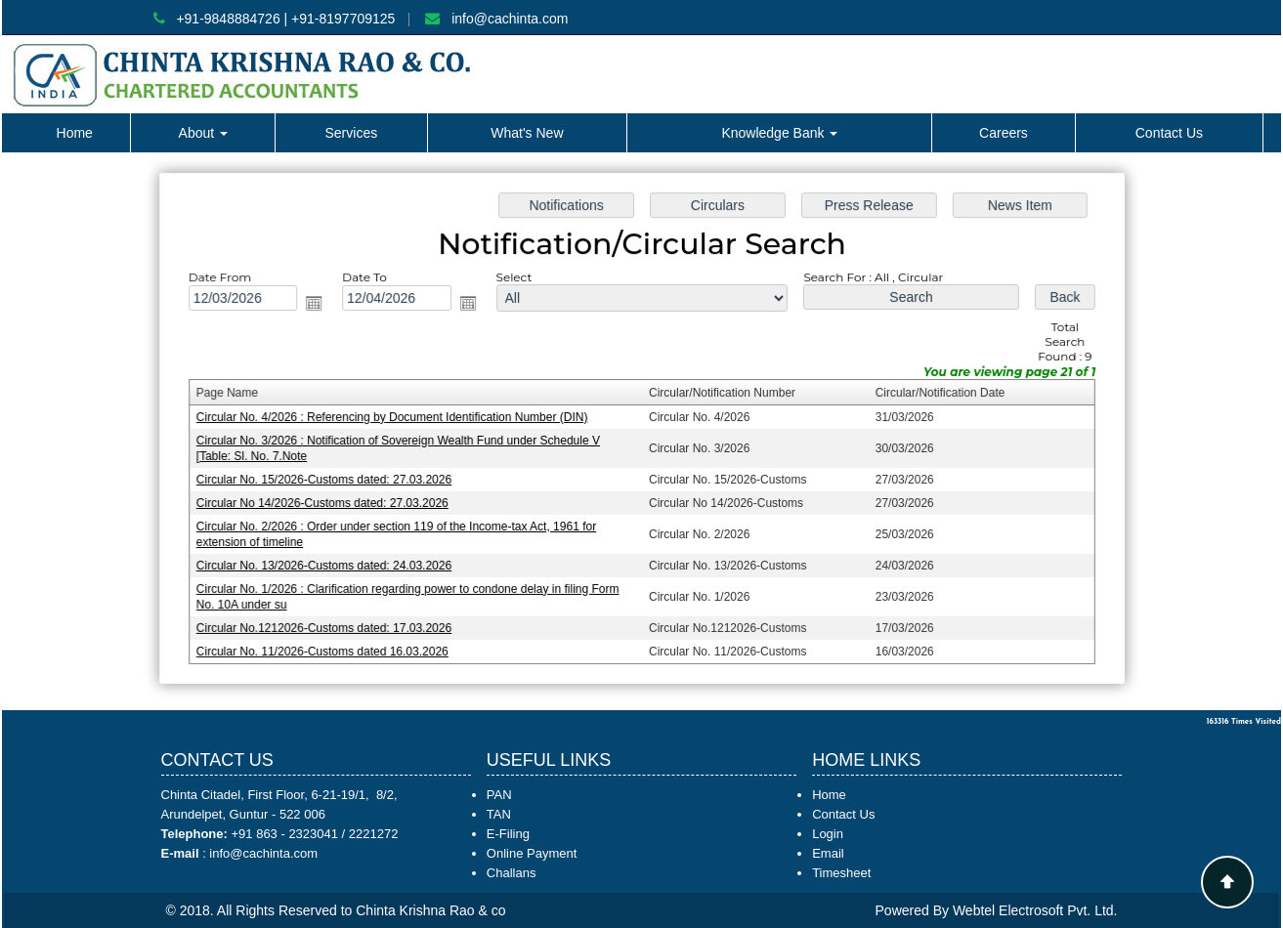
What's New (527, 133)
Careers (1003, 133)
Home (75, 133)
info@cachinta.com (509, 18)
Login (827, 833)
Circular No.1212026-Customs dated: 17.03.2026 (329, 624)
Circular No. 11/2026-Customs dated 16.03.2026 (327, 647)
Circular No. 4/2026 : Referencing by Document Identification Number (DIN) (396, 417)
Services (350, 133)
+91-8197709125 (343, 18)
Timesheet (841, 872)
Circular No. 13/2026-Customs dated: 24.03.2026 (329, 562)
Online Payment (532, 853)
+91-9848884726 (227, 18)
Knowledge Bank (779, 133)
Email (828, 853)
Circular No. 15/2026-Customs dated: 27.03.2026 (329, 478)
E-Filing (508, 833)
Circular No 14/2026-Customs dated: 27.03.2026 (327, 501)
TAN (499, 814)
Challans (511, 872)
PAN (499, 794)
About (203, 133)
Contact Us (1169, 133)
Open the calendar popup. (320, 305)
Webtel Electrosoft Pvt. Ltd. (1035, 910)
